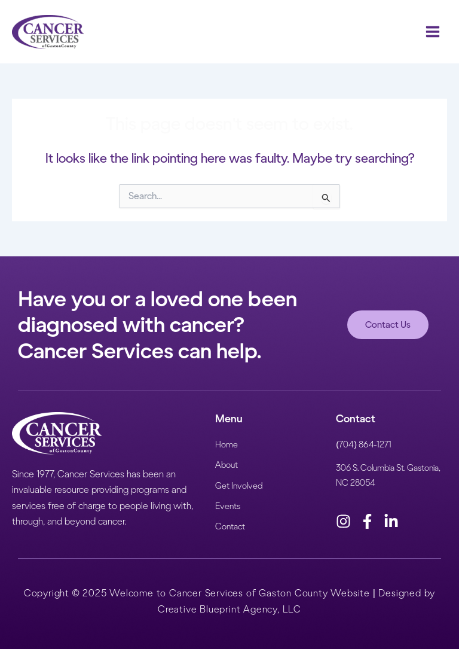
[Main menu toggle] (432, 31)
